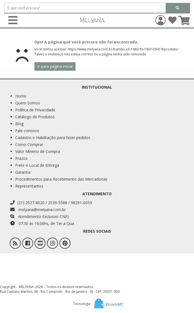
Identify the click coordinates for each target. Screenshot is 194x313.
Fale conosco (27, 130)
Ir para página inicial (55, 66)
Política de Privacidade (35, 109)
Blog (19, 123)
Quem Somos (27, 103)
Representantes (29, 186)
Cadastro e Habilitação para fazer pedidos (52, 137)
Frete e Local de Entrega (37, 165)
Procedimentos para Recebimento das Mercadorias (61, 179)
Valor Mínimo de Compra (37, 151)
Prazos (21, 158)
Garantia (22, 172)
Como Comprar (29, 144)
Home (20, 96)
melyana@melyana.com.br (38, 209)
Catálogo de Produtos (35, 116)
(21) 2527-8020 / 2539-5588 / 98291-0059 (51, 202)
